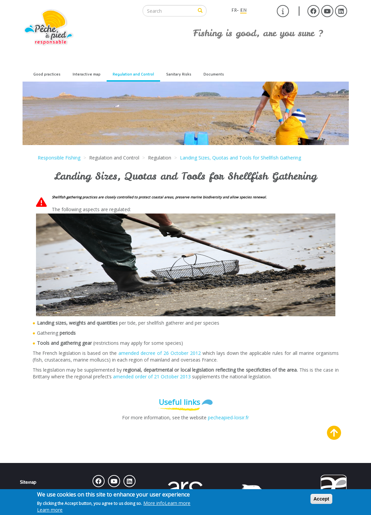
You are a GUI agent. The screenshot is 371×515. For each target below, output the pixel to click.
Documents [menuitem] (213, 74)
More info (166, 503)
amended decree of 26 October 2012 (159, 353)
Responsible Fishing (59, 157)
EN (243, 10)
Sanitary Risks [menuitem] (178, 74)
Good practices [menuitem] (47, 74)
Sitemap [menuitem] (28, 482)
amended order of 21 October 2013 (152, 376)
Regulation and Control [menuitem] (133, 74)
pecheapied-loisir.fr (228, 417)
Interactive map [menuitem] (87, 74)
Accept (321, 499)
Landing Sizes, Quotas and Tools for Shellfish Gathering (240, 157)
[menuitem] (282, 11)
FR (234, 10)
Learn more (177, 503)
